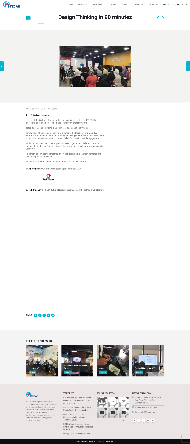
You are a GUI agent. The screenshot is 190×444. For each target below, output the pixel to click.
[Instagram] (182, 4)
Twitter (40, 315)
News (124, 4)
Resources (137, 4)
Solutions (96, 4)
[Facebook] (174, 4)
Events (54, 109)
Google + (48, 315)
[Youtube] (178, 4)
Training (111, 4)
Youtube (143, 420)
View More (123, 421)
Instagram (148, 420)
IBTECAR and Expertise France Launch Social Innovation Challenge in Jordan (78, 427)
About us (81, 4)
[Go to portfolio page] (42, 360)
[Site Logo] (11, 4)
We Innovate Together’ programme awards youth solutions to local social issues (78, 400)
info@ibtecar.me (148, 412)
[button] (28, 18)
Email (53, 315)
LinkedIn (44, 315)
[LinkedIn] (186, 4)
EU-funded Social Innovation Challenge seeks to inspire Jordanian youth (75, 417)
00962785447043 (149, 407)
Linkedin (153, 420)
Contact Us (153, 4)
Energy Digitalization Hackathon (76, 434)
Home (70, 4)
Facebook (35, 315)
